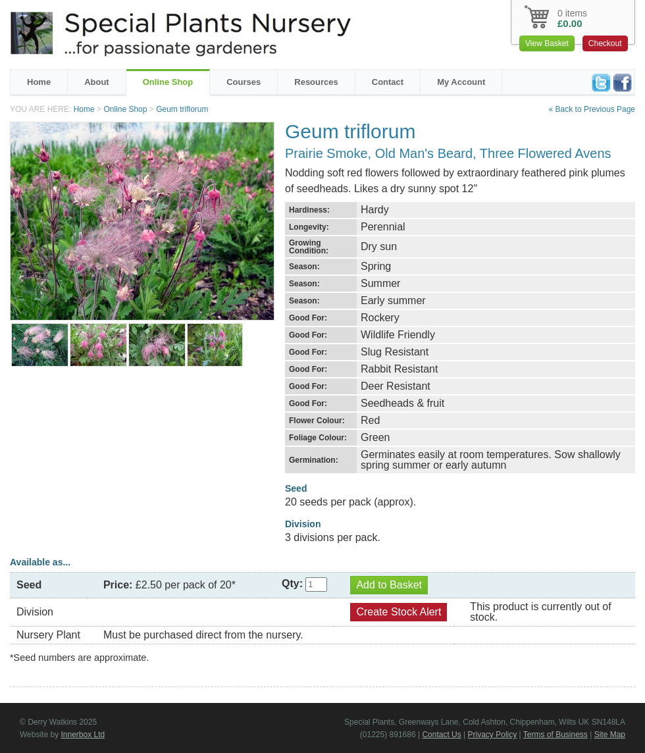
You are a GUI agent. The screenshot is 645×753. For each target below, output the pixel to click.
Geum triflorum (182, 109)
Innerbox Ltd (83, 734)
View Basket (547, 43)
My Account (461, 82)
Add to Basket (389, 584)
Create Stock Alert (398, 611)
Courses (243, 82)
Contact (387, 82)
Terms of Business (555, 734)
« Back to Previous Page (592, 109)
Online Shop (168, 82)
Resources (316, 82)
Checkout (605, 43)
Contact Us (441, 734)
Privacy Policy (492, 734)
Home (39, 82)
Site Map (609, 734)
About (96, 82)
